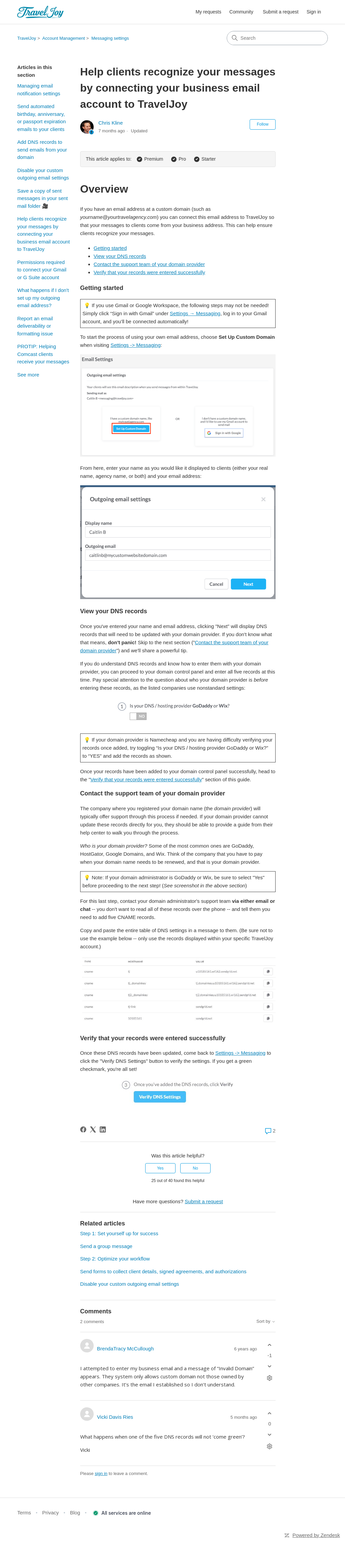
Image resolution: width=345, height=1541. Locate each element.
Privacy (50, 1512)
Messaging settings (110, 38)
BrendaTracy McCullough (125, 1348)
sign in (101, 1473)
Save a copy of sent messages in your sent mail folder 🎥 (42, 198)
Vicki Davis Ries (115, 1417)
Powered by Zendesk (316, 1535)
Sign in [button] (314, 11)
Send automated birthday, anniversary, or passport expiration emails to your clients (41, 117)
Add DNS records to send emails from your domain (42, 149)
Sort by (266, 1321)
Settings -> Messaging (136, 345)
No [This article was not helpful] (195, 1168)
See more (28, 375)
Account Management (63, 38)
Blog (75, 1512)
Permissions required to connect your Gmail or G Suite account (41, 269)
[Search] (277, 38)
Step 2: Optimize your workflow (115, 1258)
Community (241, 11)
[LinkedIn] (103, 1129)
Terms (24, 1512)
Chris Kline (110, 123)
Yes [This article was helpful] (160, 1168)
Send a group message (106, 1246)
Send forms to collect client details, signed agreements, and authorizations (163, 1271)
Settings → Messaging (195, 313)
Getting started (110, 248)
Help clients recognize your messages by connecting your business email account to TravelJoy (43, 234)
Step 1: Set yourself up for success (119, 1233)
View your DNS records (120, 256)
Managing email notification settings (38, 89)
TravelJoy (26, 38)
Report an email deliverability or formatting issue (35, 326)
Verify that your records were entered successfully (149, 272)
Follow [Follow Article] (263, 124)
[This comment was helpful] (270, 1345)
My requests (208, 11)
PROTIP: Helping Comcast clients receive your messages (43, 353)
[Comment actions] (270, 1378)
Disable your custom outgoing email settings (43, 174)
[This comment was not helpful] (270, 1366)
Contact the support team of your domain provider (149, 264)
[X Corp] (93, 1129)
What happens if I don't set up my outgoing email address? (43, 297)
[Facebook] (83, 1129)
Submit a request (281, 11)
